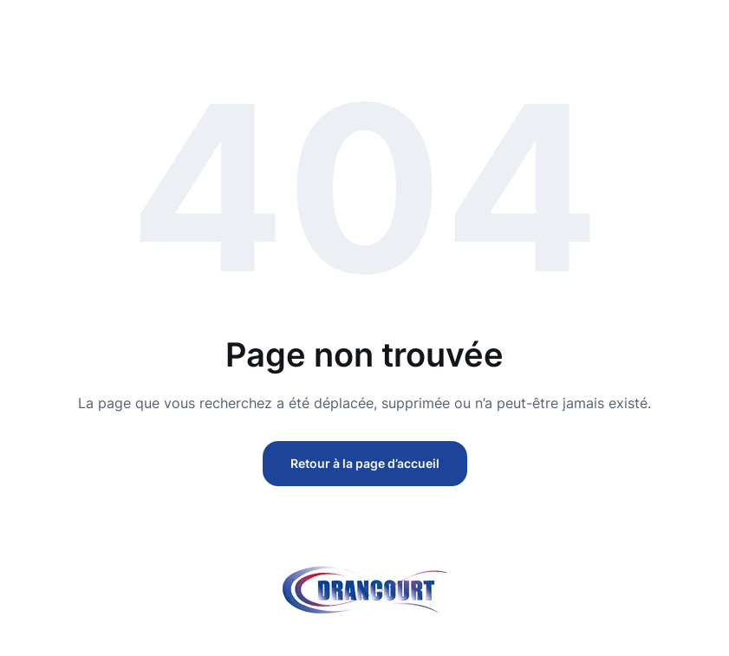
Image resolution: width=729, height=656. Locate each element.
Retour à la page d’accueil (364, 463)
